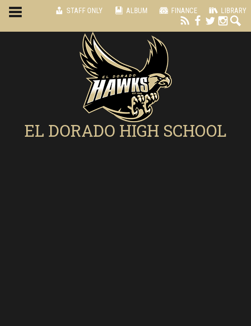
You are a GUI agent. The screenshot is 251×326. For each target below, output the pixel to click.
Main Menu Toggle (15, 12)
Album (129, 10)
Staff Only (77, 10)
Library (226, 10)
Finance (176, 10)
